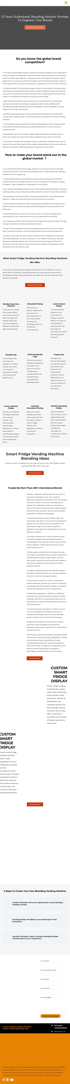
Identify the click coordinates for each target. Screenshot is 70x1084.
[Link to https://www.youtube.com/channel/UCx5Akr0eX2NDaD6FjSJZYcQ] (11, 1079)
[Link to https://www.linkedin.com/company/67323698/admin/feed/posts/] (7, 1079)
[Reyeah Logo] (7, 1)
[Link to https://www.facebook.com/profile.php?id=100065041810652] (4, 1079)
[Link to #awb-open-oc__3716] (66, 2)
